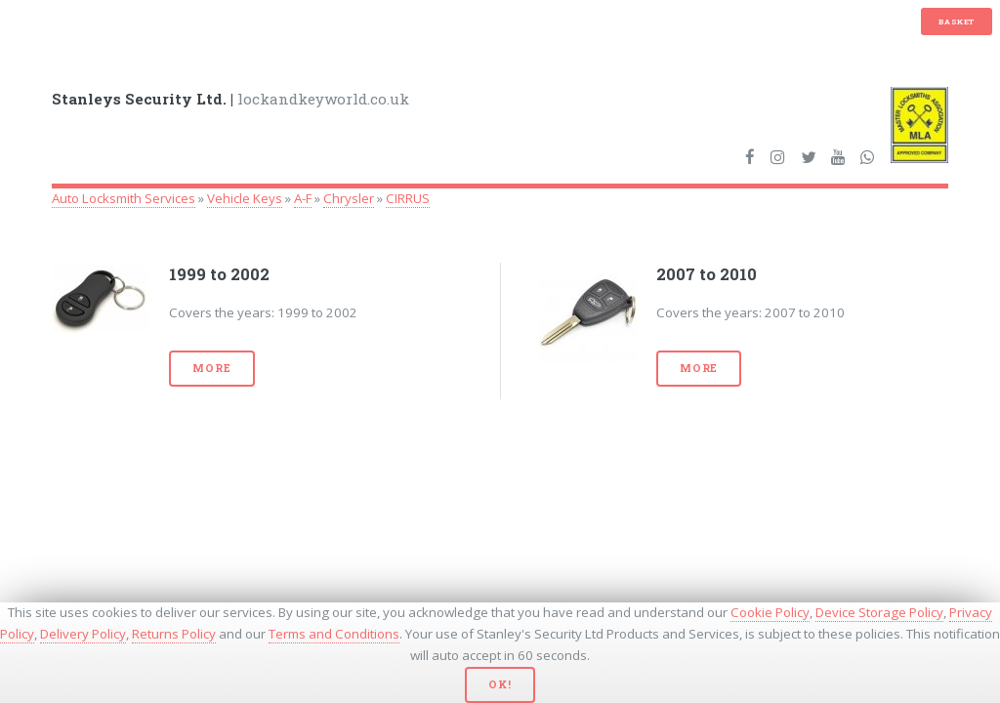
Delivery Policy (83, 633)
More (211, 368)
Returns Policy (174, 633)
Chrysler (348, 198)
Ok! (499, 684)
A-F (303, 198)
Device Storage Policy (879, 612)
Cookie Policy (770, 612)
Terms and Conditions (334, 633)
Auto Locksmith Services (123, 198)
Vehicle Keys (244, 198)
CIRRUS (408, 198)
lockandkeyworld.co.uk (230, 98)
